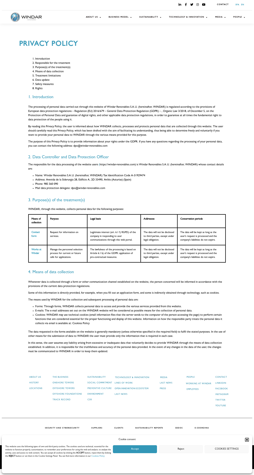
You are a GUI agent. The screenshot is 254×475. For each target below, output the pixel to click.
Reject (181, 449)
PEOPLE (239, 17)
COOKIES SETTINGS (227, 449)
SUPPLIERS (95, 434)
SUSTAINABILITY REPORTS (150, 434)
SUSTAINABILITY (150, 17)
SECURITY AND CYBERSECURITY (60, 434)
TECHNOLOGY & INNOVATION (188, 17)
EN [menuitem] (242, 5)
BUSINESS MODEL (120, 17)
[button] (247, 440)
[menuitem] (236, 5)
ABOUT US (93, 17)
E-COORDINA (203, 434)
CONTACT (223, 5)
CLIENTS (118, 434)
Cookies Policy (98, 456)
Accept (135, 449)
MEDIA (220, 17)
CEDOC (180, 434)
